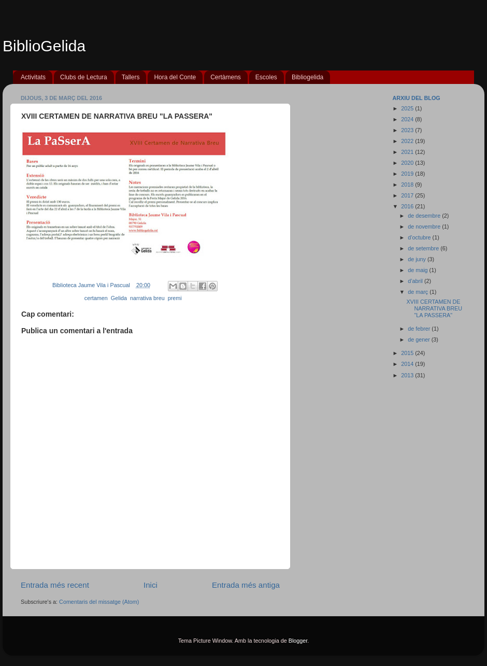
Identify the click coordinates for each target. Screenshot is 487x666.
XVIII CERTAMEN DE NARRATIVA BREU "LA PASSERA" (434, 308)
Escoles (266, 77)
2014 (408, 364)
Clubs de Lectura (83, 77)
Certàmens (225, 77)
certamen (96, 298)
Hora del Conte (175, 77)
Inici (150, 584)
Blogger (298, 640)
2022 (408, 141)
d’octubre (420, 237)
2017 (408, 195)
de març (418, 292)
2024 (408, 119)
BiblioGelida (44, 45)
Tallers (131, 77)
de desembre (425, 215)
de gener (420, 339)
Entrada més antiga (246, 584)
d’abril (416, 281)
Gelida (119, 298)
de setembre (424, 248)
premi (175, 298)
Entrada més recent (55, 584)
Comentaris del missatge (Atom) (99, 602)
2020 (408, 163)
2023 (408, 130)
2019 (408, 174)
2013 (408, 375)
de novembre (425, 226)
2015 (408, 353)
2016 (408, 206)
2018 (408, 184)
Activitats (33, 77)
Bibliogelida (307, 77)
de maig (418, 270)
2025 (408, 108)
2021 (408, 152)
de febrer (420, 328)
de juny (417, 259)
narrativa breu (147, 298)
